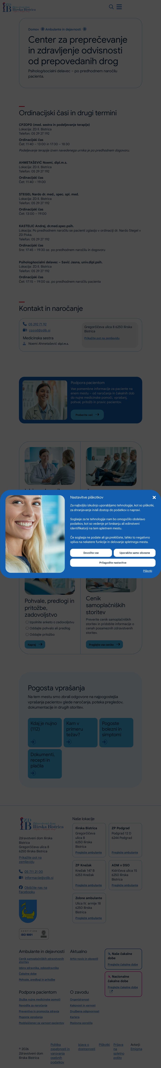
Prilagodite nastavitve (113, 562)
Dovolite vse (91, 552)
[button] (154, 496)
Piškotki (147, 571)
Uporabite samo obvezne (135, 552)
